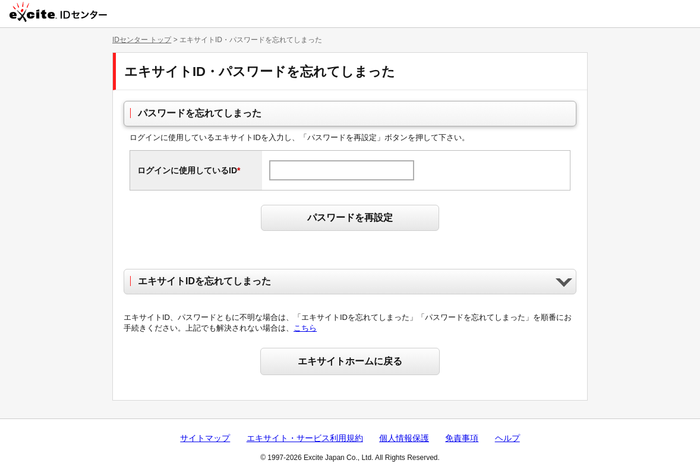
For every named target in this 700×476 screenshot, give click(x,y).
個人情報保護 (404, 438)
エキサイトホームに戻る (350, 361)
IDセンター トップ (141, 40)
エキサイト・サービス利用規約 (305, 438)
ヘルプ (507, 438)
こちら (305, 327)
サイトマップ (205, 438)
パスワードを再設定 (350, 217)
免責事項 (461, 438)
